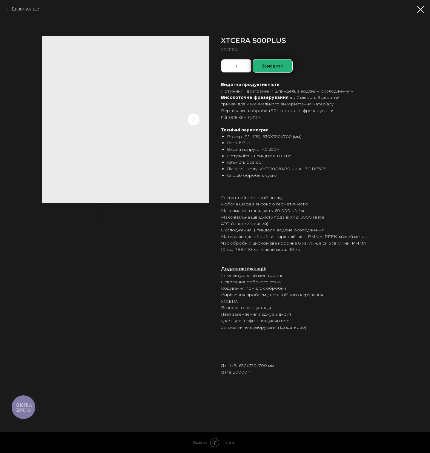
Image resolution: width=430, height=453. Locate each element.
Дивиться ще (25, 9)
